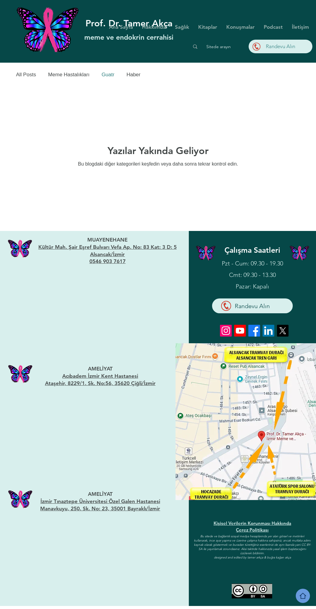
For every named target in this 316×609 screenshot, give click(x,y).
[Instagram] (226, 331)
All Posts (26, 74)
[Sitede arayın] (218, 46)
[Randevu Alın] (280, 46)
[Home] (303, 596)
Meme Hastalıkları (68, 74)
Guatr (108, 74)
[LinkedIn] (268, 331)
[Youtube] (240, 331)
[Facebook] (254, 331)
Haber (133, 74)
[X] (283, 331)
